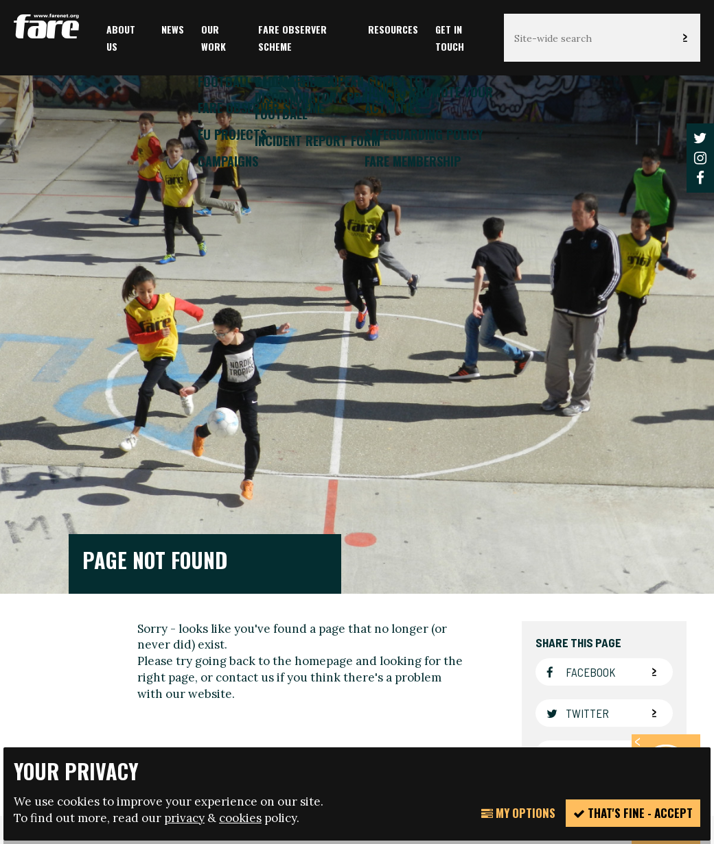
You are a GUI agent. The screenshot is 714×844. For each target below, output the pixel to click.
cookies (240, 817)
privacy (184, 817)
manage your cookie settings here (482, 686)
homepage (324, 416)
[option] (357, 326)
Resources (393, 29)
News (172, 29)
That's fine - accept (633, 812)
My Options (518, 812)
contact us (245, 431)
